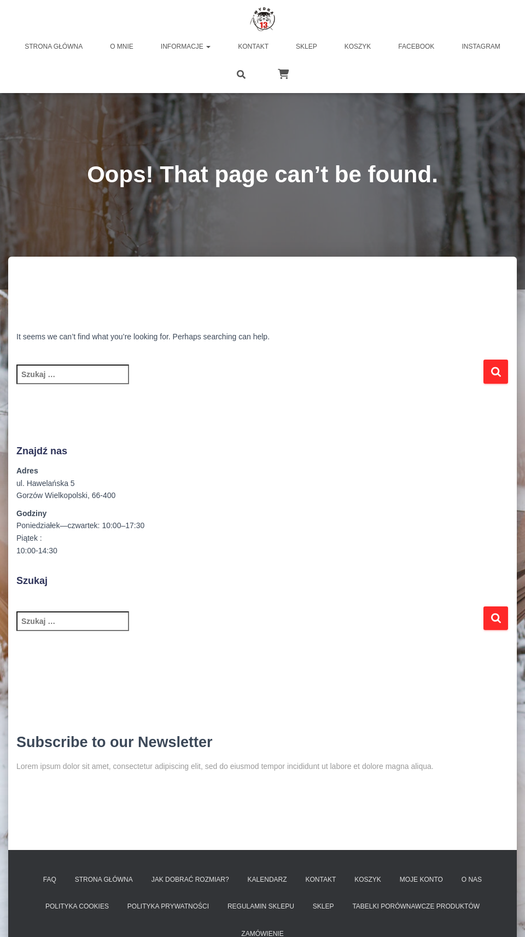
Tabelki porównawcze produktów (416, 906)
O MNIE (121, 46)
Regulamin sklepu (261, 906)
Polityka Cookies (77, 906)
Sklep (306, 46)
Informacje (186, 46)
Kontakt (253, 46)
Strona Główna (104, 879)
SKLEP (323, 906)
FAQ (49, 879)
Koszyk (358, 46)
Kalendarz (267, 879)
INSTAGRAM (481, 46)
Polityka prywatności (168, 906)
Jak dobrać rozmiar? (190, 879)
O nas (472, 879)
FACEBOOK (416, 46)
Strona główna (54, 46)
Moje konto (421, 879)
